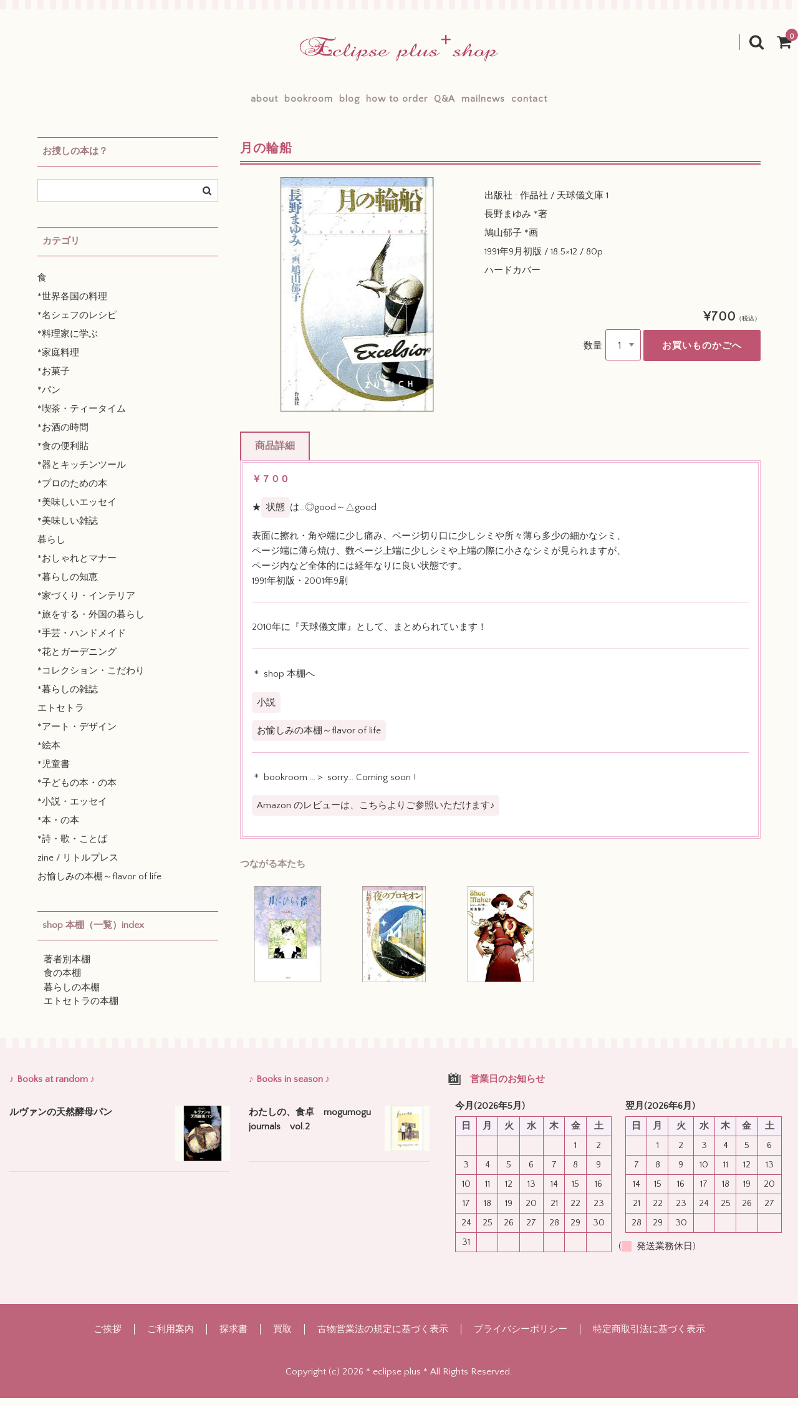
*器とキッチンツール (81, 472)
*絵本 (48, 753)
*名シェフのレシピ (77, 322)
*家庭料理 (58, 360)
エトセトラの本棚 (81, 1008)
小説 (266, 709)
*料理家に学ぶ (67, 341)
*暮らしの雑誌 (67, 697)
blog (327, 102)
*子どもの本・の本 (77, 790)
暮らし (51, 547)
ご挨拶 (108, 1336)
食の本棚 (62, 980)
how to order (397, 102)
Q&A (466, 102)
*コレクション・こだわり (91, 678)
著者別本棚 (67, 967)
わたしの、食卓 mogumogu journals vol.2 (310, 1126)
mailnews (527, 102)
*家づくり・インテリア (86, 603)
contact (595, 102)
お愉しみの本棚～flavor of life (319, 738)
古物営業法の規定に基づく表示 (382, 1336)
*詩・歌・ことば (72, 846)
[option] (357, 302)
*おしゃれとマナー (77, 566)
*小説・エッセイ (72, 809)
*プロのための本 (72, 491)
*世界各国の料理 (72, 304)
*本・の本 (58, 828)
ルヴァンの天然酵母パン (60, 1119)
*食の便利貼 (63, 453)
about (199, 102)
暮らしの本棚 (72, 995)
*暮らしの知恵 (67, 584)
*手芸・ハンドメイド (81, 640)
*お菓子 (53, 379)
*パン (48, 397)
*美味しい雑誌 (67, 528)
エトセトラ (60, 715)
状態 (275, 514)
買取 (282, 1336)
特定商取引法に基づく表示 (649, 1336)
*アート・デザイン (77, 734)
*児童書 (53, 771)
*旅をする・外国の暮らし (91, 622)
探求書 (233, 1336)
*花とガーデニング (77, 659)
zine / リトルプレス (77, 865)
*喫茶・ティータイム (81, 416)
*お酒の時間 (63, 435)
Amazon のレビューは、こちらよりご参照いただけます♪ (376, 813)
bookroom (265, 102)
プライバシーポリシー (520, 1336)
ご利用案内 (170, 1336)
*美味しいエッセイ (77, 510)
